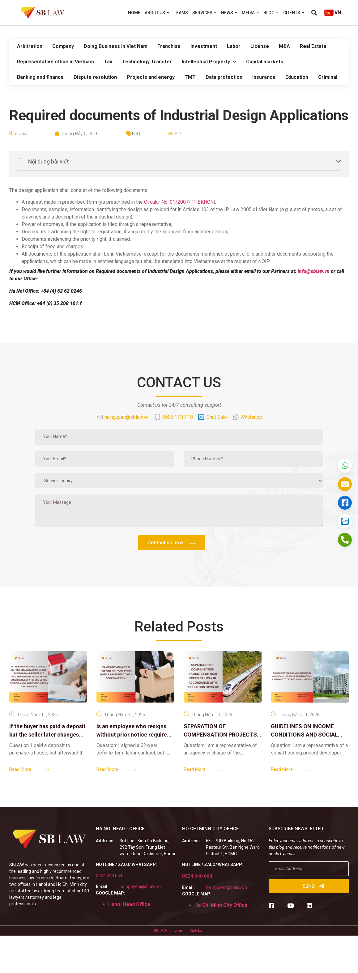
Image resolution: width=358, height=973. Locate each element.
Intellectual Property (209, 61)
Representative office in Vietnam (55, 62)
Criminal (327, 77)
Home (134, 12)
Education (296, 77)
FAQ (136, 133)
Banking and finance (40, 77)
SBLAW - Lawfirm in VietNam (179, 930)
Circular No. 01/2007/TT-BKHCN (179, 202)
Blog (271, 12)
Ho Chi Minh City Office (221, 905)
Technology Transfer (147, 62)
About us (157, 12)
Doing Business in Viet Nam (115, 46)
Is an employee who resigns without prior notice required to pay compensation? (133, 734)
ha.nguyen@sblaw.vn (140, 886)
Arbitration (29, 46)
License (259, 46)
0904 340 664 (109, 875)
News (229, 12)
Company (63, 46)
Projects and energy (151, 77)
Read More (20, 769)
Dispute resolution (95, 77)
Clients (294, 12)
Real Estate (313, 46)
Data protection (224, 77)
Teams (181, 12)
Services (204, 12)
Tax (108, 62)
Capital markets (264, 62)
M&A (284, 46)
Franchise (169, 46)
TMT (190, 77)
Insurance (263, 77)
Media (250, 12)
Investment (203, 46)
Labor (234, 46)
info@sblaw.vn (314, 271)
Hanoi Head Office (129, 904)
